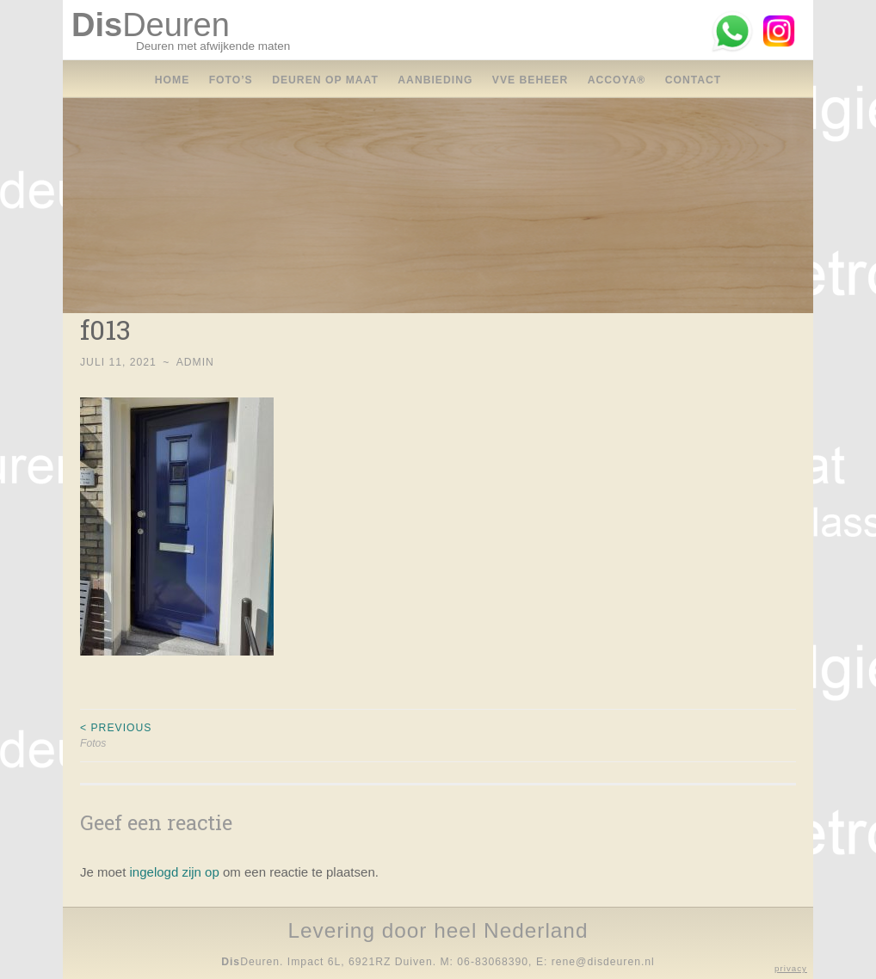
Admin (195, 362)
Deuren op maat (325, 80)
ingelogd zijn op (174, 872)
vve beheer (530, 80)
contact (693, 80)
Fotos (259, 734)
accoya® (617, 80)
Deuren (150, 25)
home (172, 80)
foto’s (231, 80)
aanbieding (435, 80)
